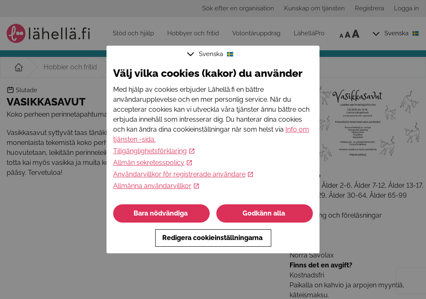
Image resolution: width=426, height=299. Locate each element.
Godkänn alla (265, 213)
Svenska (211, 54)
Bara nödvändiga (161, 213)
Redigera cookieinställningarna (213, 238)
